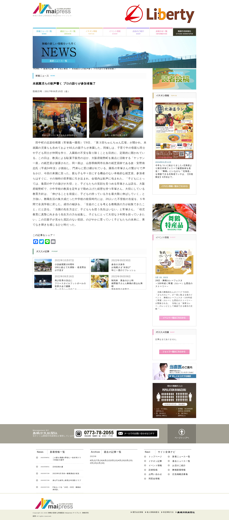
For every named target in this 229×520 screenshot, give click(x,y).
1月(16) (101, 463)
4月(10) (121, 460)
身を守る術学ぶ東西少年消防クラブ (67, 480)
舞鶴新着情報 (179, 470)
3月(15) (129, 460)
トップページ (155, 456)
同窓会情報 (154, 478)
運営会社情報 (137, 512)
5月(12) (114, 460)
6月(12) (107, 460)
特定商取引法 (168, 512)
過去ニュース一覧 (181, 461)
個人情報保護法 (153, 512)
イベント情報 (155, 465)
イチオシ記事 (155, 461)
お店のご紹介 (179, 465)
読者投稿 (153, 470)
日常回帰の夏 (58, 467)
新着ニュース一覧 (181, 456)
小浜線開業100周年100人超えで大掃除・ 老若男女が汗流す (70, 267)
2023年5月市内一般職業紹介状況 (66, 473)
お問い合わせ (155, 474)
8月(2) (93, 460)
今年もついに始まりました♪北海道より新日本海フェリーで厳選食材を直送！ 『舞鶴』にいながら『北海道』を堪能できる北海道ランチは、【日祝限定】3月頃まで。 (174, 171)
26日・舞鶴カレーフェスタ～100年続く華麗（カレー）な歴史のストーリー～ (174, 283)
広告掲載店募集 (180, 474)
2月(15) (93, 463)
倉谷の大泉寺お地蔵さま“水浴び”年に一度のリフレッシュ (123, 267)
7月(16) (99, 460)
